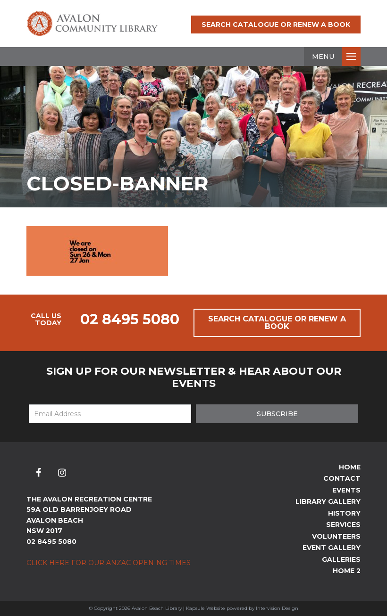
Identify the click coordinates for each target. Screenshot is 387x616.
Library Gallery (328, 501)
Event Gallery (332, 547)
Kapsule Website (205, 608)
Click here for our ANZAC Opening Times (108, 563)
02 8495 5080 (129, 319)
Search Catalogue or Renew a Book (276, 24)
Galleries (341, 559)
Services (343, 524)
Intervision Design (277, 608)
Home (350, 467)
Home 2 (347, 571)
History (344, 513)
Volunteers (336, 536)
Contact (342, 478)
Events (346, 490)
